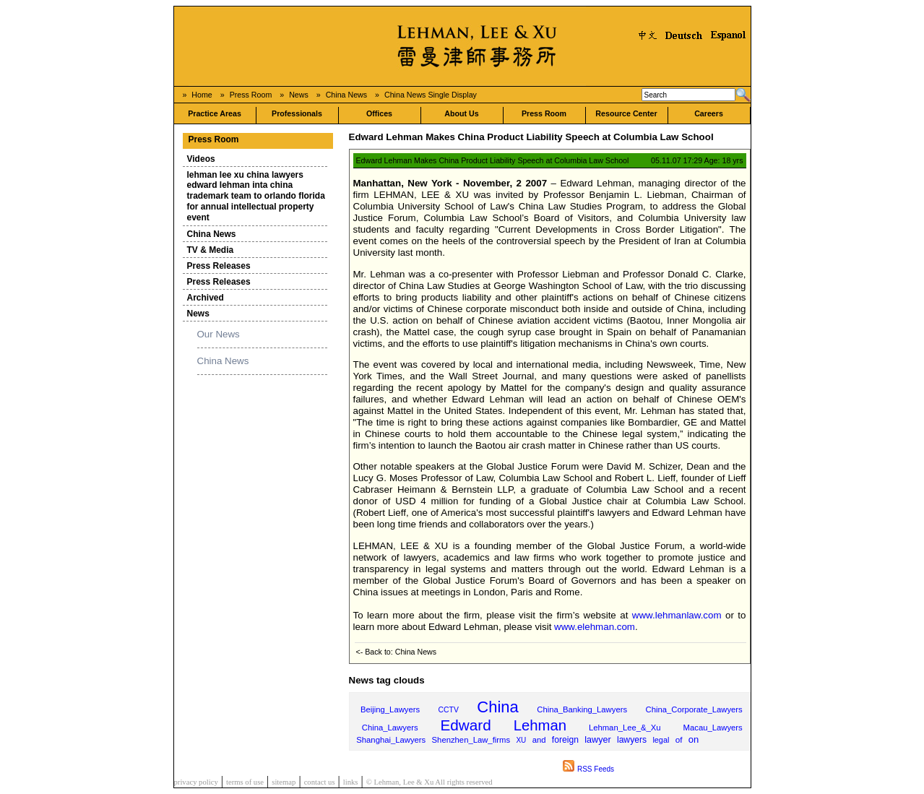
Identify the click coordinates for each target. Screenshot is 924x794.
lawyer (597, 740)
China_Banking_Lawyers (582, 709)
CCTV (449, 710)
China (497, 707)
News (298, 94)
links (350, 782)
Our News (218, 334)
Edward (466, 725)
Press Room (251, 94)
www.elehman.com (594, 626)
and (539, 739)
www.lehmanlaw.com (677, 615)
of (679, 739)
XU (521, 740)
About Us (461, 113)
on (693, 739)
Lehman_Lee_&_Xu (625, 727)
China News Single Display (430, 94)
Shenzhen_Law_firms (471, 739)
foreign (565, 740)
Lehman (540, 725)
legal (660, 739)
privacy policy (196, 782)
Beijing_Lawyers (390, 709)
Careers (708, 113)
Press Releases (219, 266)
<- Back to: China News (396, 651)
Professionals (297, 113)
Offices (379, 113)
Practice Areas (214, 113)
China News (346, 94)
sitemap (283, 782)
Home (201, 94)
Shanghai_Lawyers (391, 739)
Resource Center (626, 113)
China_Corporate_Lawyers (694, 709)
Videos (201, 159)
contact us (319, 782)
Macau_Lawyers (713, 727)
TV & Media (210, 250)
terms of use (245, 782)
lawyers (632, 740)
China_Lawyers (390, 727)
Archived (205, 298)
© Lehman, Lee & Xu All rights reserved (429, 782)
